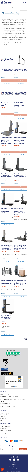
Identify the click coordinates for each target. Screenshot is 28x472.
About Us (2, 416)
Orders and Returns (14, 466)
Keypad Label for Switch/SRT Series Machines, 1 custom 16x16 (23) (19, 105)
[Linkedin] (17, 460)
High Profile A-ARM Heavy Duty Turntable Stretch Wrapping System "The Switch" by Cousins (7, 318)
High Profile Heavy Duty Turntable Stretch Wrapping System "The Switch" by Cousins (7, 211)
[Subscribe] (23, 449)
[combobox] (14, 7)
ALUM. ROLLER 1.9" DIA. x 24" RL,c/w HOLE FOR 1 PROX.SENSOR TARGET (20, 70)
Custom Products (4, 413)
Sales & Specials (4, 432)
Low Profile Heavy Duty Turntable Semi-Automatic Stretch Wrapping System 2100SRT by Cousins (7, 140)
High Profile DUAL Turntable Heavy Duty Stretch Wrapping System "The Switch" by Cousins (20, 211)
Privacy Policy (3, 428)
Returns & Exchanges (5, 430)
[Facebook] (14, 460)
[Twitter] (10, 460)
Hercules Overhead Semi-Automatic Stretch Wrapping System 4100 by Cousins (7, 283)
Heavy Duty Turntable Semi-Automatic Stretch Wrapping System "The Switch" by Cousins (7, 247)
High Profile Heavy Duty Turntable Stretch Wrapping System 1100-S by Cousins (7, 176)
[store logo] (6, 2)
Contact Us (3, 418)
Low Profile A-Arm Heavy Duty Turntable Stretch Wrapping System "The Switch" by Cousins (20, 283)
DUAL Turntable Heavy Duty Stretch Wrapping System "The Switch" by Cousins (20, 247)
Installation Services (5, 415)
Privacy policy (14, 468)
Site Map (14, 464)
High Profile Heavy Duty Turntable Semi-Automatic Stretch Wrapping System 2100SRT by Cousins (20, 140)
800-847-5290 (4, 394)
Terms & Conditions (5, 426)
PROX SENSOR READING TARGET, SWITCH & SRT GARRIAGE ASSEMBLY (7, 70)
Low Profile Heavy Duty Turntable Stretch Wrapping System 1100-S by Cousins (20, 176)
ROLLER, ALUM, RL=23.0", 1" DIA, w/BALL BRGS (7, 104)
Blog (1, 420)
